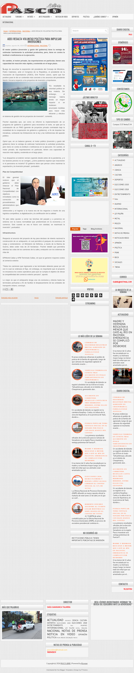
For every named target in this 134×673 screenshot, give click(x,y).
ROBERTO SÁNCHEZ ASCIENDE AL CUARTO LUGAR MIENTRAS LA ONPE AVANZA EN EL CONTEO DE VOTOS (95, 508)
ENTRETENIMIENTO (122, 194)
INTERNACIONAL (8, 22)
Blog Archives (96, 229)
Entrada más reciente (9, 298)
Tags (84, 229)
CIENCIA (118, 170)
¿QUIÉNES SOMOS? (102, 16)
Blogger (84, 663)
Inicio (37, 298)
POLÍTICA (86, 16)
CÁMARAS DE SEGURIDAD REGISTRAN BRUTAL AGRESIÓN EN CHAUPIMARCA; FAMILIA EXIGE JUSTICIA (122, 404)
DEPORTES (75, 16)
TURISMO (20, 16)
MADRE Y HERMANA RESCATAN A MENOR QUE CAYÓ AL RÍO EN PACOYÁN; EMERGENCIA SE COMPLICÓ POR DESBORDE (122, 333)
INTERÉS (32, 16)
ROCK (117, 257)
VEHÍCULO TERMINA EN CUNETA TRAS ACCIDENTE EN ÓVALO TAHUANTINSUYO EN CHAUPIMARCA (96, 375)
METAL (117, 218)
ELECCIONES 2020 (122, 184)
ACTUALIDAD (7, 16)
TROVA (117, 267)
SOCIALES (118, 262)
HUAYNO (118, 204)
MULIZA (118, 223)
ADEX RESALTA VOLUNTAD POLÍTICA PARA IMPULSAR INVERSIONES (34, 40)
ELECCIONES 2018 (122, 189)
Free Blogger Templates (65, 670)
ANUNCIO (118, 165)
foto (116, 199)
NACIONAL (26, 31)
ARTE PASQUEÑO (46, 16)
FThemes (84, 670)
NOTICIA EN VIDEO (62, 16)
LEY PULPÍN (119, 214)
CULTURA (118, 175)
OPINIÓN (115, 16)
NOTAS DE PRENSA (122, 233)
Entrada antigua (62, 298)
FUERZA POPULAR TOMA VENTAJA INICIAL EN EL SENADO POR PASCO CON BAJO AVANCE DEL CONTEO (96, 428)
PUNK (117, 252)
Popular (75, 229)
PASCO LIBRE (66, 663)
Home (5, 31)
